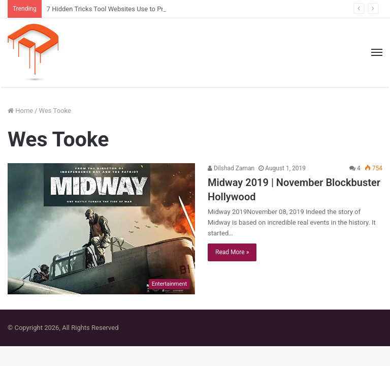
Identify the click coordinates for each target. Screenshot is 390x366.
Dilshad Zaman (231, 168)
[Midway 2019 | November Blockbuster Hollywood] (101, 228)
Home (20, 110)
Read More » (232, 252)
